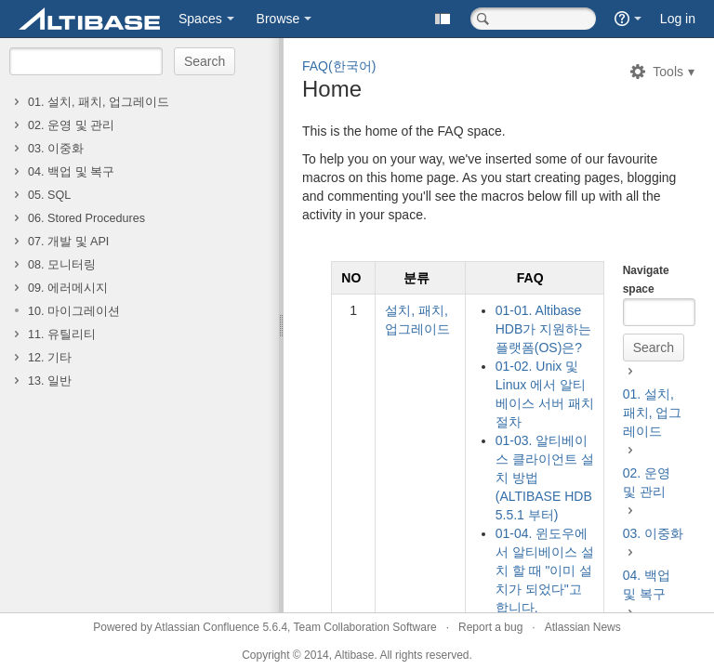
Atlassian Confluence (206, 627)
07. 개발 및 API (68, 241)
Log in (677, 18)
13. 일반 (50, 380)
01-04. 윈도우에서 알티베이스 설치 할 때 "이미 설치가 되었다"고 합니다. (545, 570)
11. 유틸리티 (62, 334)
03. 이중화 (56, 148)
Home (332, 88)
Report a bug (490, 627)
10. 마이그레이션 (74, 311)
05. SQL (49, 195)
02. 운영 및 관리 (71, 125)
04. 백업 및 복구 (71, 171)
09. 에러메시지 (68, 288)
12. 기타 (50, 357)
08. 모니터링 (62, 264)
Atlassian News (583, 627)
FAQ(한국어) (339, 66)
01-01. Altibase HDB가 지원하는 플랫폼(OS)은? (543, 329)
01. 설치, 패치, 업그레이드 (98, 102)
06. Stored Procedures (86, 218)
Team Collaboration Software (365, 627)
